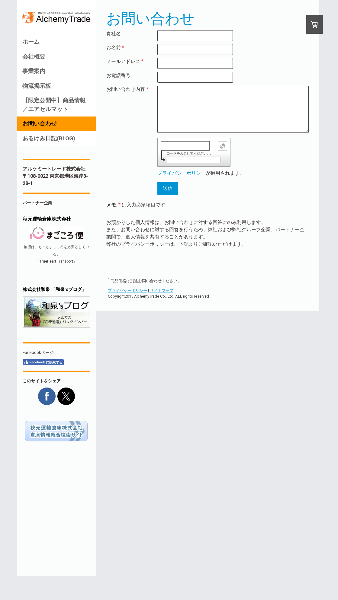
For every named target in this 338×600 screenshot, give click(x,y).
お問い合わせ (39, 123)
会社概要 (33, 56)
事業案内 (33, 71)
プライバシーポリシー (181, 173)
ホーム (31, 41)
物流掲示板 (36, 85)
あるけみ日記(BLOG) (48, 138)
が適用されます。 (200, 173)
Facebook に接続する (43, 362)
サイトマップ (161, 290)
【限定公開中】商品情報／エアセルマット (53, 105)
